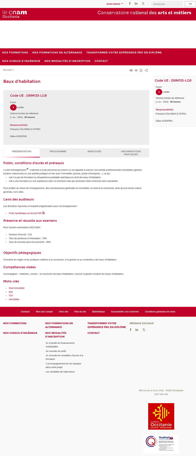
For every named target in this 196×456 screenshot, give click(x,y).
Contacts (25, 311)
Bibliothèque (98, 311)
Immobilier (14, 299)
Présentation (21, 151)
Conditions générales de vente (160, 311)
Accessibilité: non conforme (125, 311)
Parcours (94, 151)
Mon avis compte (44, 311)
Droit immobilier (17, 288)
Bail (11, 292)
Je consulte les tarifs (56, 351)
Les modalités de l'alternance (60, 371)
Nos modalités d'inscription (55, 335)
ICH (11, 295)
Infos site (63, 311)
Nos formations (15, 323)
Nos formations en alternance (59, 325)
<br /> (161, 362)
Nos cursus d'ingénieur (20, 333)
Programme (58, 151)
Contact (94, 333)
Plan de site (80, 311)
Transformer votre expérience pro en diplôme (107, 325)
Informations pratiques (131, 153)
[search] (166, 4)
